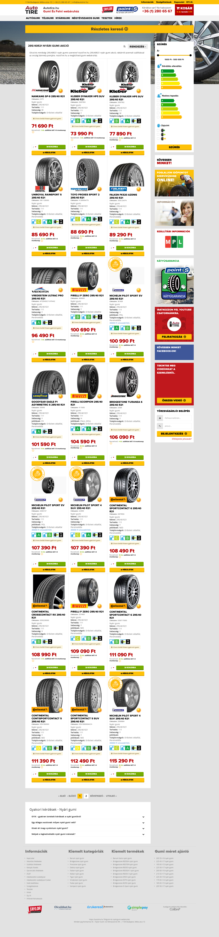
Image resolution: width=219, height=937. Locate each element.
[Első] (62, 796)
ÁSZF (29, 874)
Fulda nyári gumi (76, 883)
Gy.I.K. (29, 895)
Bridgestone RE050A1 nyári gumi (126, 870)
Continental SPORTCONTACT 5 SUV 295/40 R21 (85, 718)
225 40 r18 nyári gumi (164, 877)
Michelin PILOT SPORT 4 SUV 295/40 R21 (86, 507)
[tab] (87, 816)
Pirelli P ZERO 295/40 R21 (87, 295)
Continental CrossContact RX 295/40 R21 (48, 614)
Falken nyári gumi (77, 870)
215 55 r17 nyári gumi (164, 874)
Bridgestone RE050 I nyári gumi (125, 874)
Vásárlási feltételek (34, 861)
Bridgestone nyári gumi (79, 861)
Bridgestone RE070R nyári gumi (125, 864)
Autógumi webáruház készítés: (175, 908)
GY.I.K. (189, 2)
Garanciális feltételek (35, 870)
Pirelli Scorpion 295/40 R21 (86, 403)
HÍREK (118, 18)
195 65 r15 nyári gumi (164, 864)
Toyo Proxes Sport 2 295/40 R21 (85, 196)
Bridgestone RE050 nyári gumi (125, 867)
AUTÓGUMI (33, 18)
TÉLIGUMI (48, 18)
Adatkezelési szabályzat (36, 877)
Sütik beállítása (32, 883)
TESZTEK (106, 18)
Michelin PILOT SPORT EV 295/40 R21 (126, 297)
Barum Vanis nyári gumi (122, 858)
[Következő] (97, 796)
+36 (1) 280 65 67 (157, 11)
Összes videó (174, 400)
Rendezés (138, 46)
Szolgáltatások (164, 2)
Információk (147, 2)
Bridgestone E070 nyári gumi (124, 880)
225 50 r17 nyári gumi (164, 867)
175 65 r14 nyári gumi (164, 880)
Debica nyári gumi (77, 867)
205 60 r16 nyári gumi (164, 870)
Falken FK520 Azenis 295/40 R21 (123, 196)
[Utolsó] (111, 796)
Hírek (29, 892)
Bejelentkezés (174, 433)
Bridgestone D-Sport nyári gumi (125, 886)
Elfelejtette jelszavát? (182, 439)
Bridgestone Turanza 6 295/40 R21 (126, 404)
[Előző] (71, 796)
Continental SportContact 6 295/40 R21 (125, 508)
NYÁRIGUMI (63, 18)
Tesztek (30, 889)
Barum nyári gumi (77, 858)
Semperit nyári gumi (78, 886)
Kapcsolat (179, 2)
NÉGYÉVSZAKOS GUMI (86, 18)
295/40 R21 (43, 104)
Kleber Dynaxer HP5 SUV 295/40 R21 (87, 98)
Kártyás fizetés (32, 867)
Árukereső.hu (108, 907)
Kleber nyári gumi (77, 874)
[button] (88, 816)
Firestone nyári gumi (78, 864)
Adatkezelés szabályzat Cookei (39, 880)
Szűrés (174, 147)
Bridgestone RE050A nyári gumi (125, 861)
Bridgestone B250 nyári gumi (124, 883)
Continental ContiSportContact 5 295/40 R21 (47, 718)
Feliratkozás (174, 337)
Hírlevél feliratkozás (34, 898)
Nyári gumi (37, 102)
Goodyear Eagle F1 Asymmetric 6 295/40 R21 (48, 403)
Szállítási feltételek (34, 864)
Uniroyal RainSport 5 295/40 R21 (47, 196)
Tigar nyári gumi (76, 877)
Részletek (48, 152)
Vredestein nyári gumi (78, 880)
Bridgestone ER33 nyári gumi (124, 877)
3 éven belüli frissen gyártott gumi (47, 118)
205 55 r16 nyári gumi (164, 858)
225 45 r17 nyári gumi (164, 861)
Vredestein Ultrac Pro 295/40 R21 (47, 297)
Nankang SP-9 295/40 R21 (48, 96)
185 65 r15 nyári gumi (164, 883)
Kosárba (52, 147)
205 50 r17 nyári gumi (164, 886)
